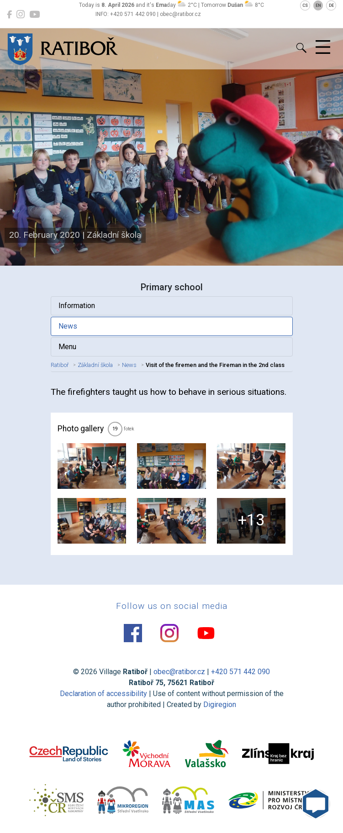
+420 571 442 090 (240, 671)
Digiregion (219, 704)
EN (318, 5)
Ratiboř (60, 364)
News (67, 326)
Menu (67, 346)
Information (76, 305)
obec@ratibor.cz (179, 671)
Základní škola (95, 364)
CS (305, 5)
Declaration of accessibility (103, 693)
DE (331, 5)
